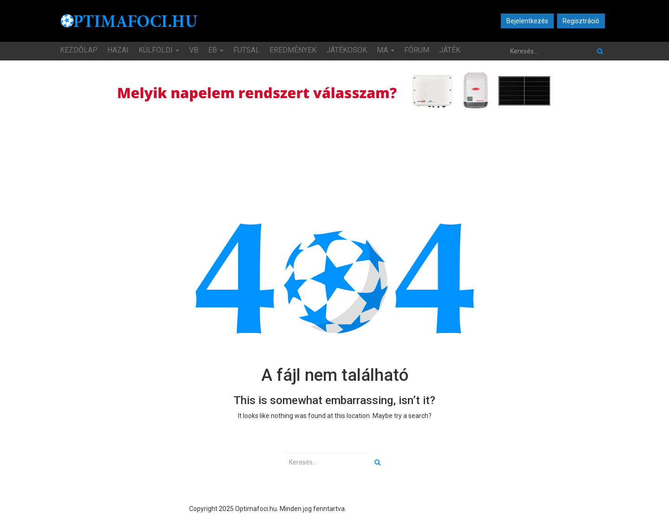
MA (385, 50)
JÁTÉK (449, 50)
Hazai (118, 50)
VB (193, 50)
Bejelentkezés (527, 21)
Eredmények (292, 50)
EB (215, 50)
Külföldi (158, 50)
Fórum (416, 50)
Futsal (246, 50)
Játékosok (346, 50)
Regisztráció (581, 21)
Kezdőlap (79, 50)
